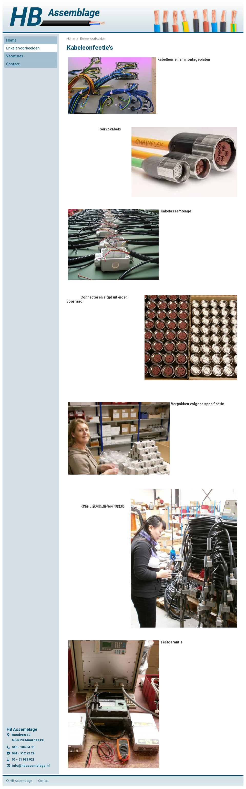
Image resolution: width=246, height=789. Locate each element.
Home (71, 38)
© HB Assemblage (19, 781)
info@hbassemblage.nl (31, 765)
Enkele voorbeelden (92, 38)
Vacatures (14, 56)
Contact (13, 64)
